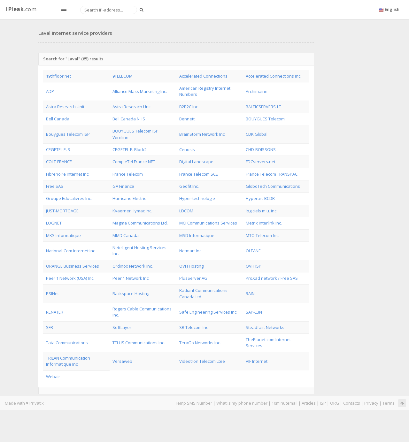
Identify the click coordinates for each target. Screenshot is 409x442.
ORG (334, 403)
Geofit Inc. (189, 186)
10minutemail (284, 403)
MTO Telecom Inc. (262, 235)
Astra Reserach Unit (131, 107)
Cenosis (187, 149)
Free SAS (54, 186)
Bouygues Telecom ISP (68, 134)
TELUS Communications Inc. (138, 343)
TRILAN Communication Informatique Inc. (68, 361)
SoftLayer (121, 327)
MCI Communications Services (208, 223)
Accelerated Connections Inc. (273, 76)
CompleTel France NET (133, 161)
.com (21, 9)
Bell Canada (57, 119)
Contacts (351, 403)
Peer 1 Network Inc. (131, 278)
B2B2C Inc (188, 107)
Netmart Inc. (190, 251)
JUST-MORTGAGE (62, 211)
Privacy (371, 403)
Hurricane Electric (129, 198)
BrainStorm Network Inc (202, 134)
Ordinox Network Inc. (132, 266)
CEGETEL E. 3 (58, 149)
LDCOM (186, 211)
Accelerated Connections (203, 76)
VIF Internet (256, 361)
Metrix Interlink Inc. (264, 223)
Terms (388, 403)
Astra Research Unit (65, 107)
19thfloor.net (58, 76)
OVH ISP (253, 266)
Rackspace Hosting (130, 293)
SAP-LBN (254, 312)
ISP (323, 403)
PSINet (52, 293)
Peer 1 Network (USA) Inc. (70, 278)
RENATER (54, 312)
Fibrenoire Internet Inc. (67, 174)
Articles (309, 403)
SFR (49, 327)
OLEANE (253, 251)
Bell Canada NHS (128, 119)
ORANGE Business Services (72, 266)
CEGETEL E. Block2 (129, 149)
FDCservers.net (260, 161)
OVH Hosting (191, 266)
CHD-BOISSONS (261, 149)
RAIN (250, 293)
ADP (50, 91)
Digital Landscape (196, 161)
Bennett (187, 119)
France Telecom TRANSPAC (271, 174)
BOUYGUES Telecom (265, 119)
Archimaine (256, 91)
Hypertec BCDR (260, 198)
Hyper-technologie (197, 198)
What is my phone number (241, 403)
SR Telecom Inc (193, 327)
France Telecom (127, 174)
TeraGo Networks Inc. (200, 343)
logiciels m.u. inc (261, 211)
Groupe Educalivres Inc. (69, 198)
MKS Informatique (63, 235)
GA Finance (123, 186)
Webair (53, 376)
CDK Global (256, 134)
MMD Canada (125, 235)
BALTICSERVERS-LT (263, 107)
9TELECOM (122, 76)
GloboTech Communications (273, 186)
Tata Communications (67, 343)
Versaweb (122, 361)
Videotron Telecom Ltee (202, 361)
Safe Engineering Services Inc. (208, 312)
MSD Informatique (196, 235)
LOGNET (54, 223)
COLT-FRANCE (59, 161)
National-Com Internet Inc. (71, 251)
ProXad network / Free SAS (272, 278)
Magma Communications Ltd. (140, 223)
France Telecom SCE (198, 174)
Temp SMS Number (193, 403)
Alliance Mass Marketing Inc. (139, 91)
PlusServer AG (193, 278)
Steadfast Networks (265, 327)
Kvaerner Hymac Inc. (132, 211)
